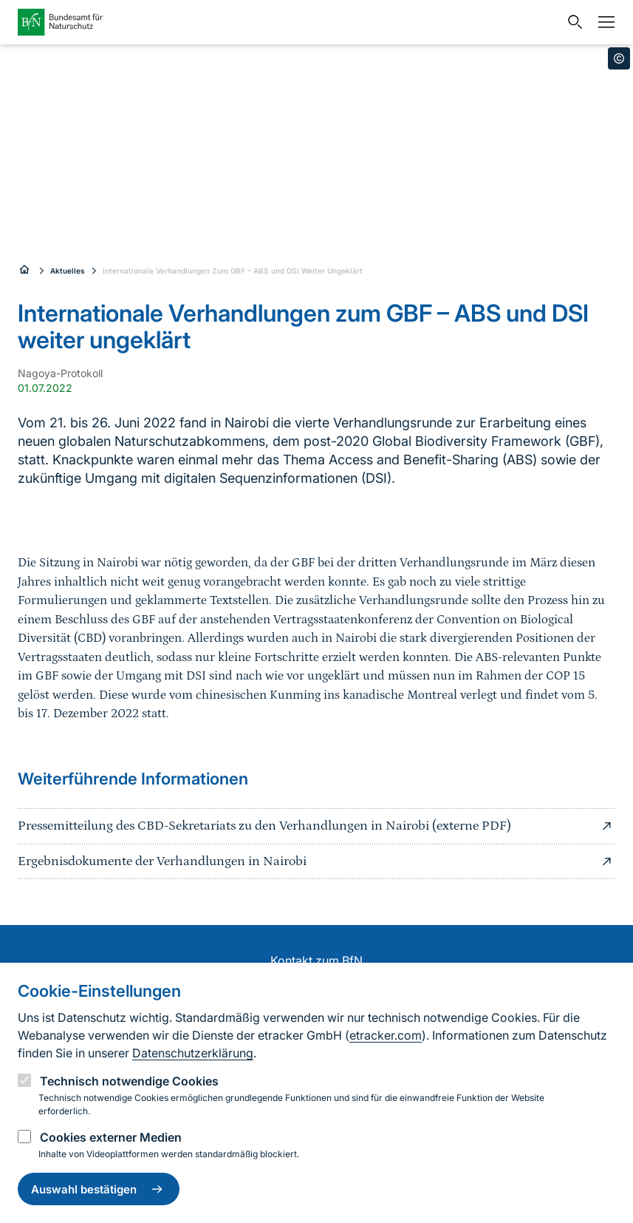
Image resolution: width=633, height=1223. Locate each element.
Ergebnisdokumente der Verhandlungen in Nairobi (316, 861)
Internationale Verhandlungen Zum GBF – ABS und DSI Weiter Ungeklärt (233, 270)
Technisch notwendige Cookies (129, 1081)
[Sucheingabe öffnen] (571, 22)
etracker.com (385, 1035)
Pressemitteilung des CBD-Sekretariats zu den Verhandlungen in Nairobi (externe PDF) (316, 826)
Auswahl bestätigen (98, 1189)
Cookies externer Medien (111, 1137)
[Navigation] (602, 22)
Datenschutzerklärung (192, 1053)
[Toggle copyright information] (619, 58)
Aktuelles (67, 270)
